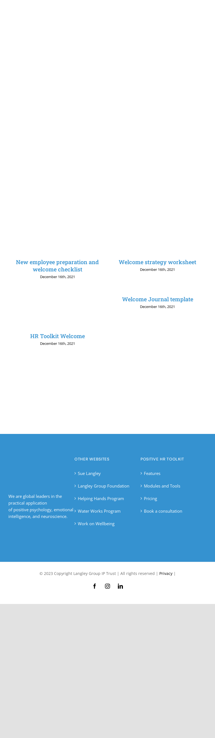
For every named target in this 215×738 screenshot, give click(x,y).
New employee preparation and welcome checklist (57, 265)
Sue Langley (89, 473)
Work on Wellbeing (96, 523)
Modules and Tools (162, 486)
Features (152, 473)
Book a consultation (163, 511)
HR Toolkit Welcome (57, 336)
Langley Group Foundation (103, 486)
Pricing (150, 498)
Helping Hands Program (101, 498)
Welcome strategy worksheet (157, 262)
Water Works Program (99, 511)
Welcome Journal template (157, 299)
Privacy (165, 573)
